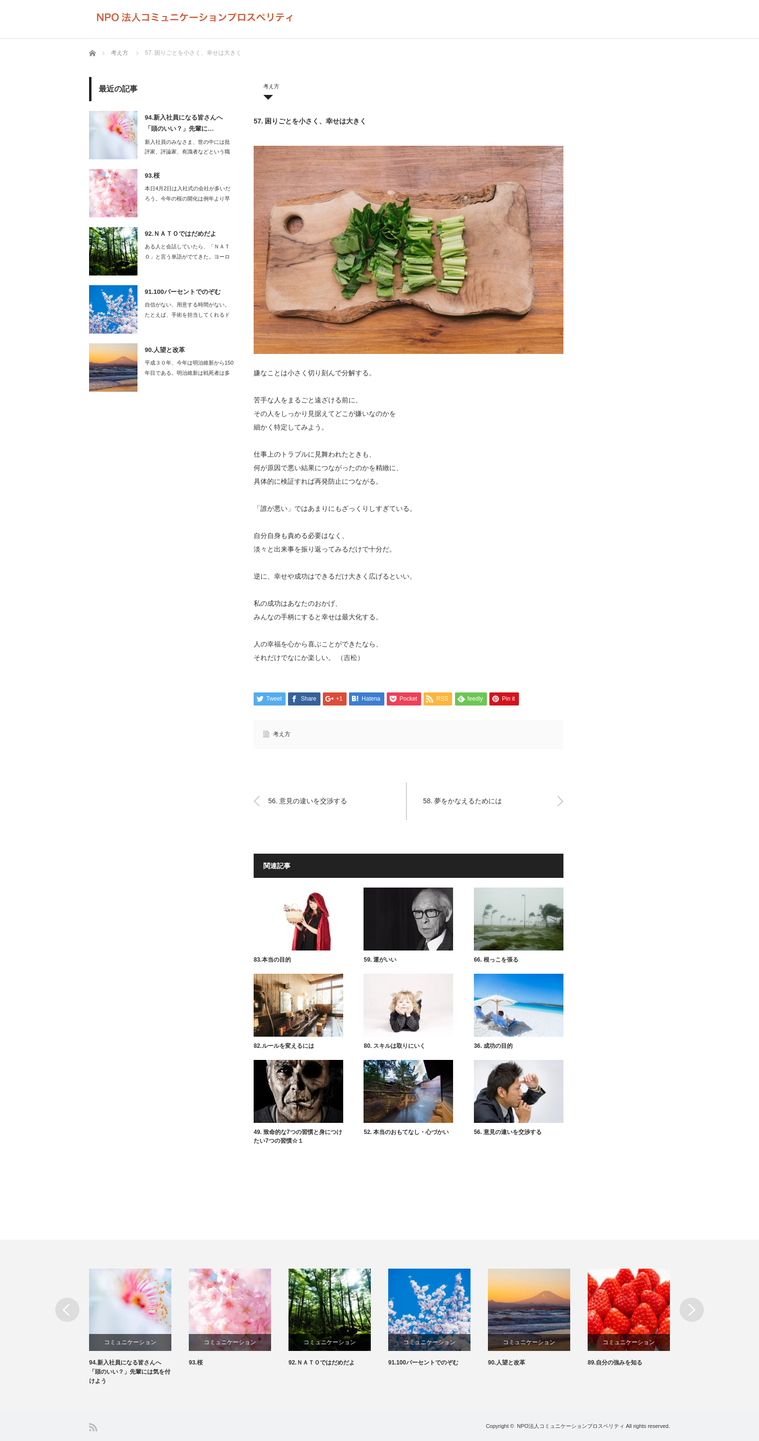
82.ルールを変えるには (284, 1045)
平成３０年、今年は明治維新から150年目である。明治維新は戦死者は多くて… (189, 373)
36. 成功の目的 (493, 1045)
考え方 (119, 52)
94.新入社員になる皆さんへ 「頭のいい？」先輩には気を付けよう (129, 1371)
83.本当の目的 (272, 959)
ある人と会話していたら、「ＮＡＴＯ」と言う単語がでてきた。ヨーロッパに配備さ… (187, 257)
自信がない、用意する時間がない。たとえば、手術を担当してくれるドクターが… (187, 315)
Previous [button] (67, 1310)
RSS (93, 1427)
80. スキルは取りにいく (394, 1045)
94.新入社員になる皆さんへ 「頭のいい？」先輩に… (184, 123)
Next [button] (692, 1310)
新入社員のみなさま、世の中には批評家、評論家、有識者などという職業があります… (187, 152)
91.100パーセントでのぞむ (183, 291)
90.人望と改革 (165, 349)
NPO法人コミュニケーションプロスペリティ (570, 1426)
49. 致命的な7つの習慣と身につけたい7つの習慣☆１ (298, 1136)
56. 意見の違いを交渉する (307, 801)
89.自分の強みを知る (615, 1362)
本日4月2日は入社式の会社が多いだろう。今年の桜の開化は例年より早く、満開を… (187, 198)
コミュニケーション (130, 1342)
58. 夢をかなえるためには (462, 801)
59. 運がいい (380, 959)
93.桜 (152, 175)
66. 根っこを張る (496, 959)
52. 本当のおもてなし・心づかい (406, 1132)
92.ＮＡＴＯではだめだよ (180, 233)
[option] (139, 1327)
